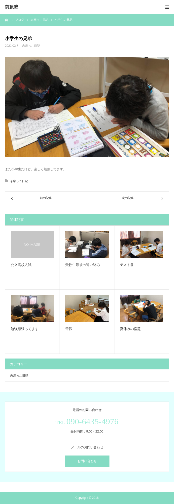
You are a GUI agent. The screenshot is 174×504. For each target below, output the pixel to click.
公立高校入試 (21, 265)
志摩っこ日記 (31, 46)
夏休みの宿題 (130, 329)
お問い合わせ (87, 461)
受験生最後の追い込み (82, 265)
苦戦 (68, 329)
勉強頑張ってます (24, 329)
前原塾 (11, 7)
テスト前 (127, 265)
